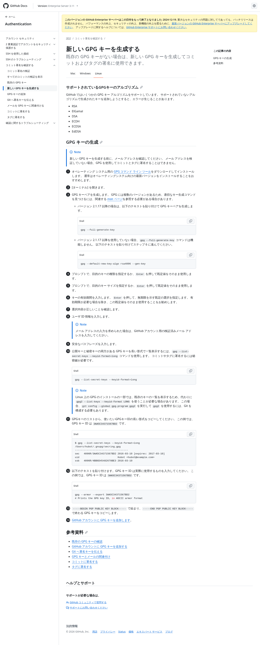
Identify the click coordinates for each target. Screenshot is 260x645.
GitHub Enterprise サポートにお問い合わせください (156, 27)
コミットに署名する (85, 562)
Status (122, 631)
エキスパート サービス (149, 631)
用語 (94, 631)
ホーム (10, 16)
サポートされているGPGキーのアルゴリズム (104, 87)
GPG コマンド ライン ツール (132, 171)
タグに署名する (82, 567)
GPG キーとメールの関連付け (91, 557)
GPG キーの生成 (84, 142)
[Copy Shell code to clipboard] (190, 221)
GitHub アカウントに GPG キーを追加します (101, 520)
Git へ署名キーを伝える (87, 551)
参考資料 (77, 532)
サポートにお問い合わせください (87, 607)
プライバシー (107, 631)
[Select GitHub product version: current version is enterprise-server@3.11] (58, 6)
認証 (68, 38)
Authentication (18, 23)
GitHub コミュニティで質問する (86, 602)
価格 (131, 631)
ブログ (169, 631)
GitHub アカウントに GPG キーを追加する (99, 546)
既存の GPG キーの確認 (87, 541)
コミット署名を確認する (89, 38)
